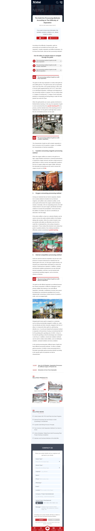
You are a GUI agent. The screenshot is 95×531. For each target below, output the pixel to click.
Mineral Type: (39, 465)
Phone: (38, 479)
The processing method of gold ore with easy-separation (46, 61)
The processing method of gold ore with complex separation (46, 65)
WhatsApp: (39, 482)
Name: (37, 475)
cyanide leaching (53, 230)
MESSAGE (53, 38)
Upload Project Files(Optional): (43, 500)
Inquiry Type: (39, 459)
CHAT (41, 38)
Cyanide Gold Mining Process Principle (44, 424)
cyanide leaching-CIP (53, 106)
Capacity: (38, 471)
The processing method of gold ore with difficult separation (46, 70)
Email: (37, 486)
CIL (45, 168)
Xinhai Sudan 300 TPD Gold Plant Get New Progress (47, 416)
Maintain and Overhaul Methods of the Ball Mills (46, 438)
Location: (38, 490)
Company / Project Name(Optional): (45, 494)
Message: (38, 507)
